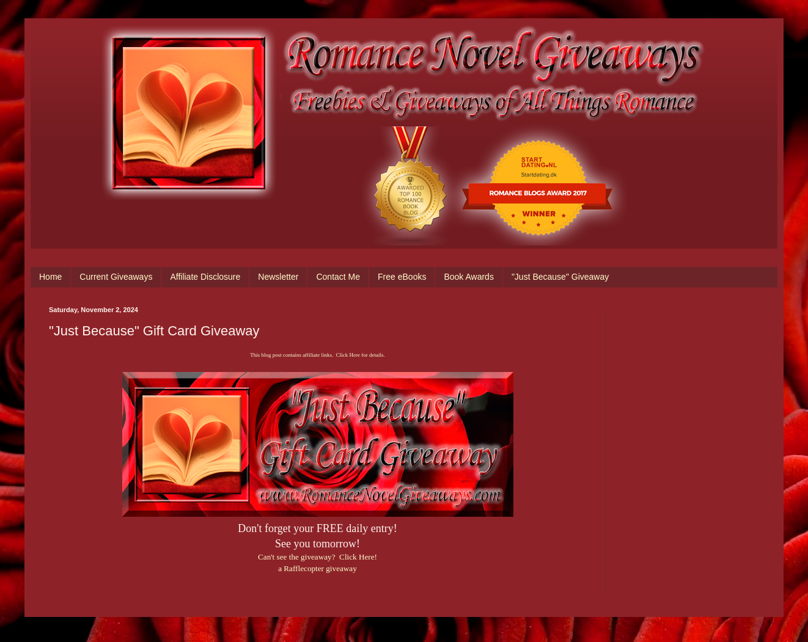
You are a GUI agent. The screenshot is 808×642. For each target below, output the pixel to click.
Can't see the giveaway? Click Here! (317, 556)
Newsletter (278, 277)
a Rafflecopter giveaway (317, 568)
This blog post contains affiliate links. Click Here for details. (317, 355)
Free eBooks (402, 277)
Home (50, 277)
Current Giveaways (115, 277)
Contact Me (338, 277)
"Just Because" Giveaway (560, 277)
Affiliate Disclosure (205, 277)
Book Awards (468, 277)
